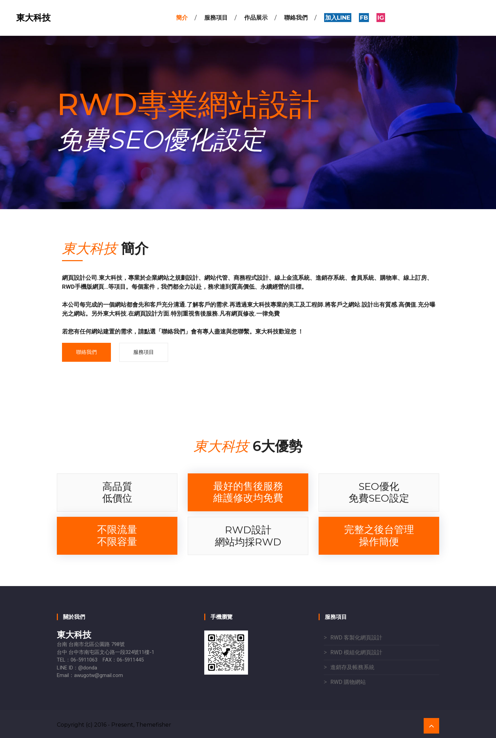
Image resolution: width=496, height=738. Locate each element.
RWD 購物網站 (348, 682)
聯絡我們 (86, 352)
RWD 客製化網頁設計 (356, 637)
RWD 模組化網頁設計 (356, 652)
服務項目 (143, 352)
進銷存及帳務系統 (352, 667)
